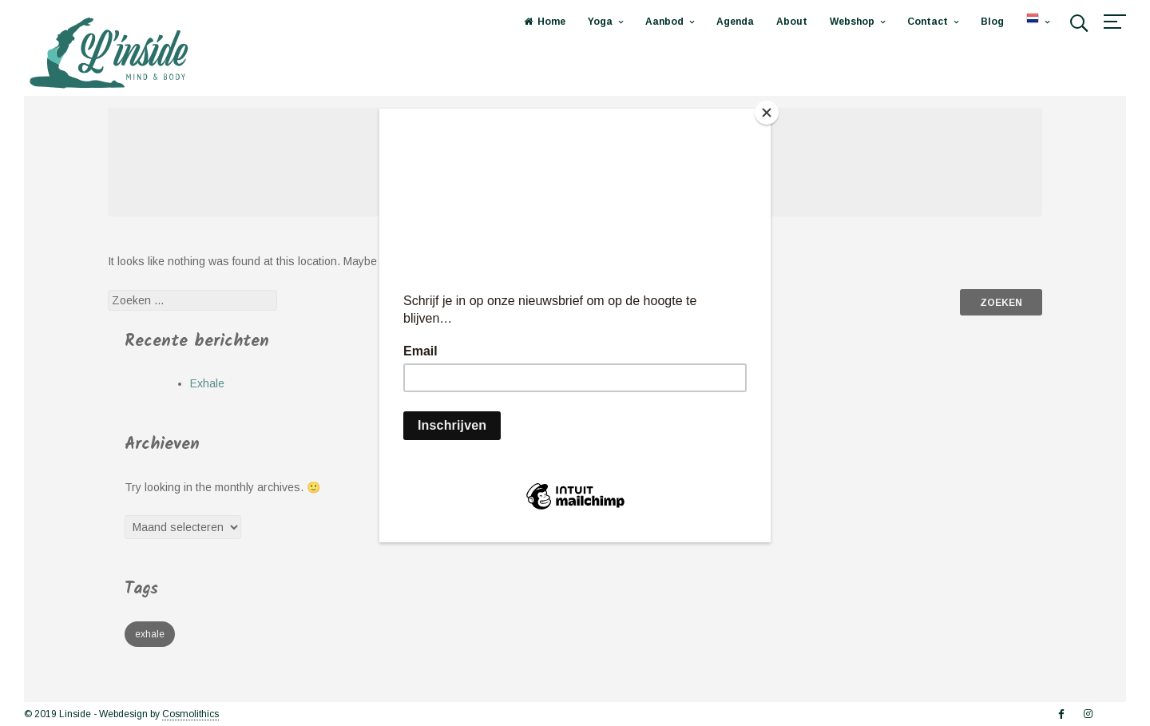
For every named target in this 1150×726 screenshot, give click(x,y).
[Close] (767, 113)
